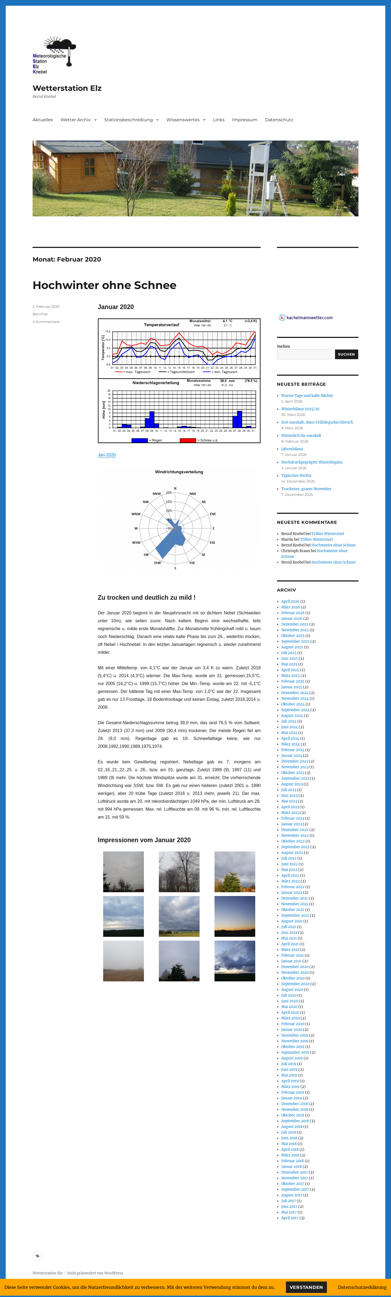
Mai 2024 (289, 732)
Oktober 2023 (292, 772)
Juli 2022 (289, 858)
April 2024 (290, 738)
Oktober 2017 (292, 1183)
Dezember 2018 (294, 1104)
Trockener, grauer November (306, 489)
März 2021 (290, 949)
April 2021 (290, 944)
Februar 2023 (292, 818)
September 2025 (295, 641)
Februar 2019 (292, 1092)
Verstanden (306, 1287)
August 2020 (292, 989)
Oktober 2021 (292, 909)
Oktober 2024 (293, 704)
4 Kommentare (46, 321)
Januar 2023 (291, 824)
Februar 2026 (293, 613)
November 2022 (295, 835)
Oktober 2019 (292, 1046)
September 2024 (295, 710)
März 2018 (290, 1155)
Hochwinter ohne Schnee (104, 285)
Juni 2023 (289, 795)
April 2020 (290, 1012)
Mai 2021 (289, 938)
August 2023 (292, 784)
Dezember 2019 (294, 1035)
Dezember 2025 (294, 624)
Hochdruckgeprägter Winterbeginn (312, 462)
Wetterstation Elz (67, 88)
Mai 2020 (289, 1006)
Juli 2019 (288, 1064)
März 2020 (290, 1018)
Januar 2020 (291, 1029)
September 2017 (295, 1189)
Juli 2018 (288, 1132)
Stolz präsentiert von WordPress (95, 1273)
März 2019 (290, 1086)
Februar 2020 (292, 1024)
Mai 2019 (289, 1075)
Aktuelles (43, 119)
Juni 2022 (289, 864)
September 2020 (295, 984)
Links (219, 119)
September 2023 (295, 778)
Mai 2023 (289, 801)
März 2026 (290, 607)
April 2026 (290, 601)
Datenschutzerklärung (362, 1287)
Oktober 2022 (293, 841)
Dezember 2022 (294, 830)
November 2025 (295, 630)
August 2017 (291, 1195)
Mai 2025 (289, 664)
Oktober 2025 (293, 635)
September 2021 (295, 915)
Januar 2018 (291, 1166)
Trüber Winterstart (327, 533)
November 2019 (294, 1041)
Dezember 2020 (294, 967)
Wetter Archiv (76, 119)
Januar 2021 (291, 961)
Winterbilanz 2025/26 (300, 409)
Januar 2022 (291, 892)
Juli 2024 (289, 721)
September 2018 (295, 1121)
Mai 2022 (289, 869)
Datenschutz (279, 119)
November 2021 (294, 904)
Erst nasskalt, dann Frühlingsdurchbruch (317, 422)
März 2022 (290, 881)
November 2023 (294, 767)
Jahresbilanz (292, 449)
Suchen (283, 346)
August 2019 (292, 1058)
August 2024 (292, 715)
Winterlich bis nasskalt (301, 435)
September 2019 (295, 1052)
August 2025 (292, 647)
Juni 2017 (289, 1206)
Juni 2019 (289, 1069)
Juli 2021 (288, 927)
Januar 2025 (291, 687)
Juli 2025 (289, 653)
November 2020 (295, 972)
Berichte (40, 314)
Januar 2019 (291, 1098)
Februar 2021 (292, 955)
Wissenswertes (183, 119)
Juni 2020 (289, 1001)
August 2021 (291, 921)
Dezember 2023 (294, 761)
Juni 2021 (289, 932)
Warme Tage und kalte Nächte (307, 395)
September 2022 (295, 847)
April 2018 (290, 1149)
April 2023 (290, 807)
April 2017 (290, 1218)
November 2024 (295, 698)
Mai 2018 (289, 1144)
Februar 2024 (292, 750)
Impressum (244, 119)
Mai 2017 (289, 1212)
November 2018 (294, 1109)
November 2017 (294, 1178)
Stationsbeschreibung (128, 119)
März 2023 (290, 812)
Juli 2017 (288, 1201)
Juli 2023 (288, 790)
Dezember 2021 (294, 898)
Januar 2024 (291, 755)
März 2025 (290, 675)
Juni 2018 (289, 1138)
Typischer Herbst (296, 475)
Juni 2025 (289, 658)
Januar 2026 (291, 618)
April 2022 (290, 875)
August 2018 (291, 1126)
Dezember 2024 (294, 693)
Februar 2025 (292, 681)
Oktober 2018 (292, 1115)
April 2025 (290, 670)
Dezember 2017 (294, 1172)
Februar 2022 (292, 887)
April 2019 (290, 1081)
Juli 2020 (289, 995)
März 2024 (290, 744)
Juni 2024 (289, 727)
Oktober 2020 (293, 978)
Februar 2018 (292, 1161)
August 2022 (292, 852)
